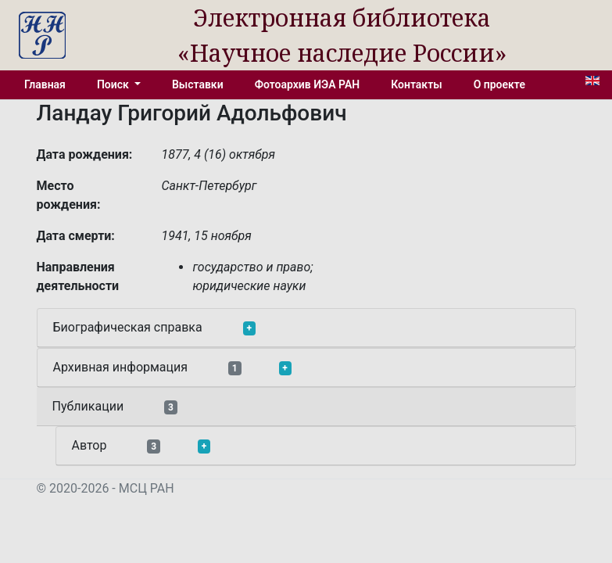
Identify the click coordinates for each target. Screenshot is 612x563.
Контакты (416, 84)
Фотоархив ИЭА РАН (307, 84)
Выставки (198, 84)
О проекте (499, 84)
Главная (45, 84)
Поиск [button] (114, 84)
